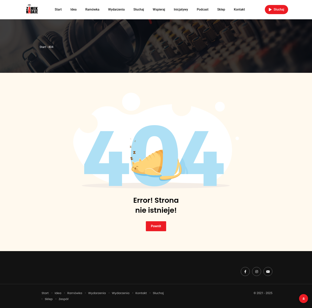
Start (58, 9)
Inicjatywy (181, 9)
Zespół (63, 299)
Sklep (221, 9)
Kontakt (239, 9)
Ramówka (92, 9)
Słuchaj (139, 9)
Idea (73, 9)
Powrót (156, 226)
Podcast (203, 9)
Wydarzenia (116, 9)
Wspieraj (159, 9)
